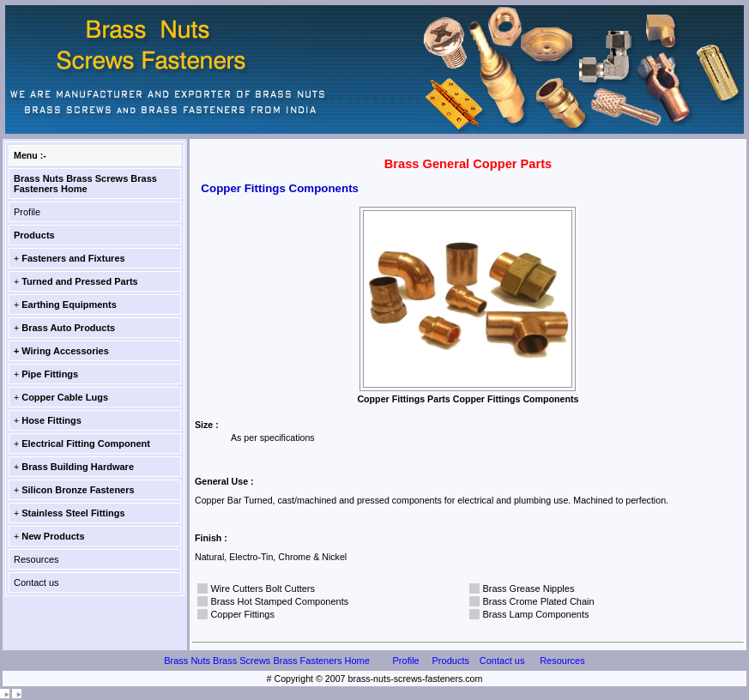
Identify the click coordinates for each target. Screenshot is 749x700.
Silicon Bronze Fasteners (77, 490)
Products (34, 235)
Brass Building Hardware (77, 467)
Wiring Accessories (65, 351)
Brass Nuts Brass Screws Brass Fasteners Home (85, 183)
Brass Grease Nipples (528, 588)
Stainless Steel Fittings (72, 513)
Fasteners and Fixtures (72, 258)
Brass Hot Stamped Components (279, 601)
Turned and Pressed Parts (79, 281)
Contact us (36, 582)
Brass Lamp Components (535, 614)
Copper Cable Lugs (64, 397)
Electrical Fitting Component (85, 443)
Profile (27, 212)
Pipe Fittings (49, 374)
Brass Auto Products (68, 328)
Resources (36, 559)
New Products (52, 536)
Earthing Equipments (69, 304)
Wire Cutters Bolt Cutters (262, 588)
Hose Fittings (51, 420)
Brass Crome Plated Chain (538, 601)
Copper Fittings (242, 614)
